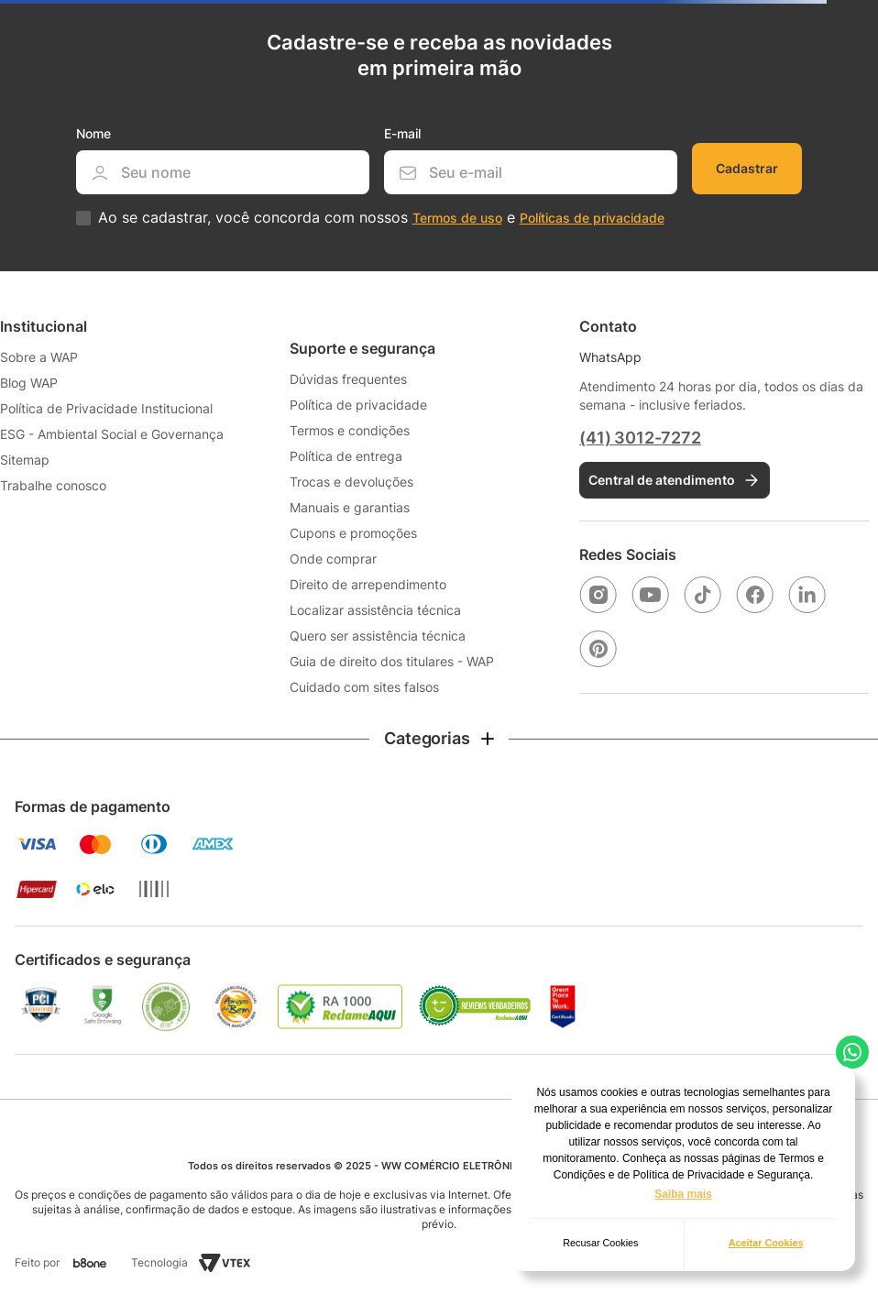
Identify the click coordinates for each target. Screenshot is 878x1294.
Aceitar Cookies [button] (766, 1242)
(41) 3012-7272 (639, 437)
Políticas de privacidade (592, 217)
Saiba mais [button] (683, 1194)
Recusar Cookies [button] (600, 1242)
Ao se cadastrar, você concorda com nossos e (381, 217)
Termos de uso (457, 217)
